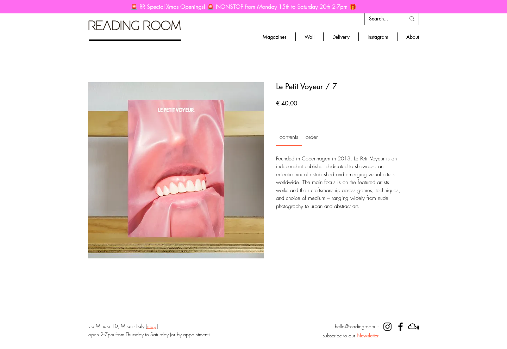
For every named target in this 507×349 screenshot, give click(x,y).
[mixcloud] (413, 326)
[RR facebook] (400, 326)
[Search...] (382, 18)
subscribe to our (350, 335)
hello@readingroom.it (356, 326)
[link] (289, 137)
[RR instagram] (387, 326)
